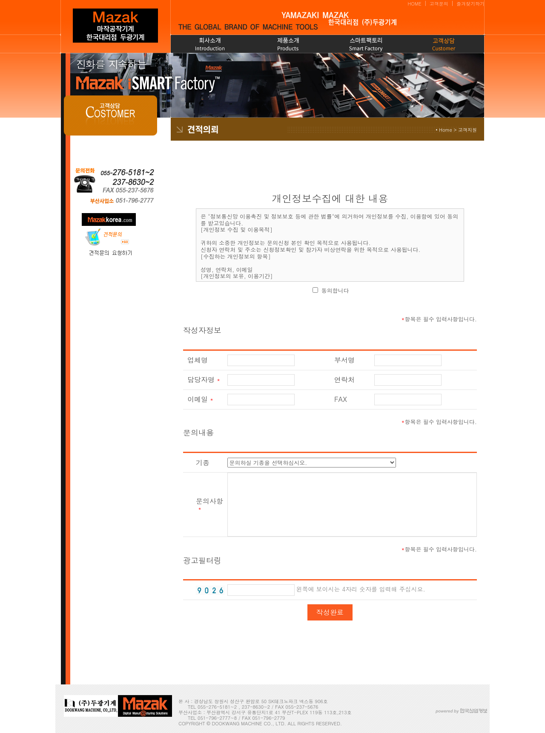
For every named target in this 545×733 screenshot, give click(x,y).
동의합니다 (335, 290)
